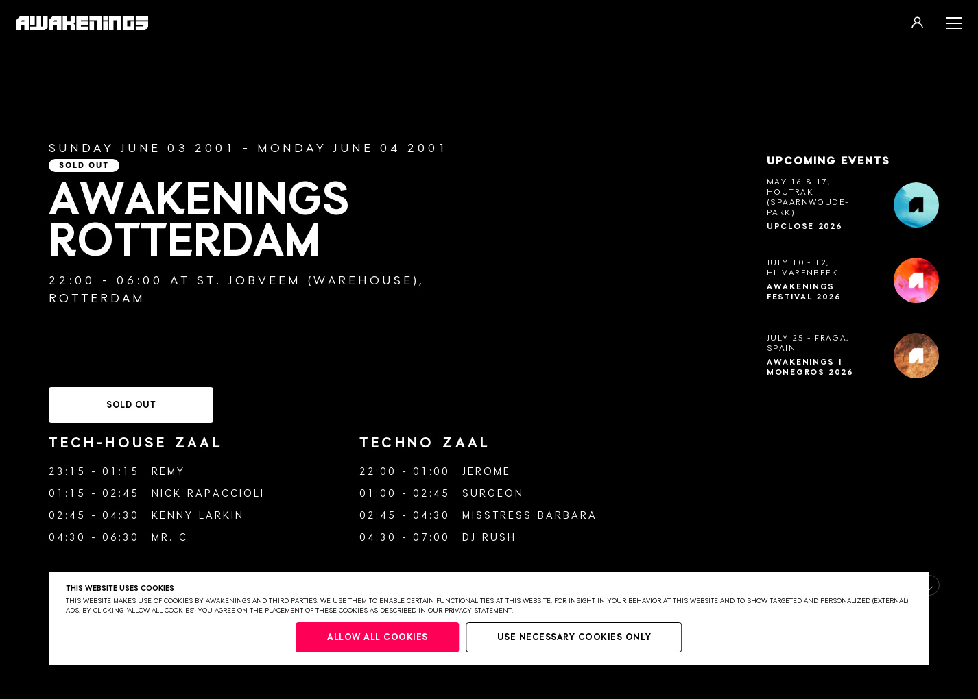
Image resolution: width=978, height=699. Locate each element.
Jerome (486, 472)
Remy (168, 472)
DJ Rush (489, 537)
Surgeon (493, 494)
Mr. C (170, 537)
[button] (929, 585)
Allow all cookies (377, 637)
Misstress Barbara (529, 516)
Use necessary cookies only (574, 637)
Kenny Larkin (198, 516)
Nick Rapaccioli (208, 494)
